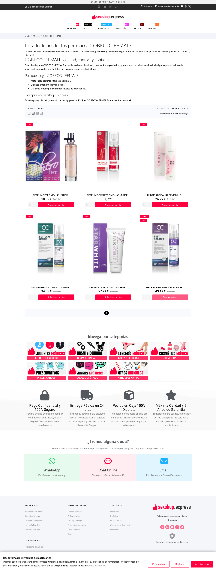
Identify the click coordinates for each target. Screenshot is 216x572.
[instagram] (111, 7)
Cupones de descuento (120, 525)
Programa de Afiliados (35, 546)
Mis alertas (115, 529)
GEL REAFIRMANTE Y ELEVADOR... (165, 287)
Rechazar (180, 564)
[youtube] (105, 7)
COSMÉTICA (104, 27)
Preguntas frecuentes (77, 525)
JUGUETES (72, 27)
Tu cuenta (116, 505)
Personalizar (158, 564)
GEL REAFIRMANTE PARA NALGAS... (51, 287)
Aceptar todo (202, 564)
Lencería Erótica (32, 525)
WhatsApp (52, 470)
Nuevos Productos (33, 511)
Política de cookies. (96, 565)
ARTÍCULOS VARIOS (128, 377)
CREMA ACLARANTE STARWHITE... (108, 287)
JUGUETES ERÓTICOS (46, 358)
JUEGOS (138, 27)
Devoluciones (74, 529)
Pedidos (114, 516)
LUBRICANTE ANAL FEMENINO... (165, 195)
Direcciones (116, 520)
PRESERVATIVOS (46, 377)
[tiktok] (116, 6)
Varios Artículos (32, 529)
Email (164, 470)
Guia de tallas (74, 516)
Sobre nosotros (75, 511)
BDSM (88, 27)
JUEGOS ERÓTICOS (87, 377)
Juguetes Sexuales (33, 516)
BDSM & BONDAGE (87, 358)
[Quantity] (32, 204)
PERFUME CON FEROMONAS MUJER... (108, 195)
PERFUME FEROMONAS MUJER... (51, 195)
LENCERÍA (122, 27)
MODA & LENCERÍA (128, 358)
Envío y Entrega (75, 520)
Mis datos (114, 511)
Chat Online (108, 470)
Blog (70, 534)
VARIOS (153, 27)
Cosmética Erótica (33, 520)
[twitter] (99, 6)
